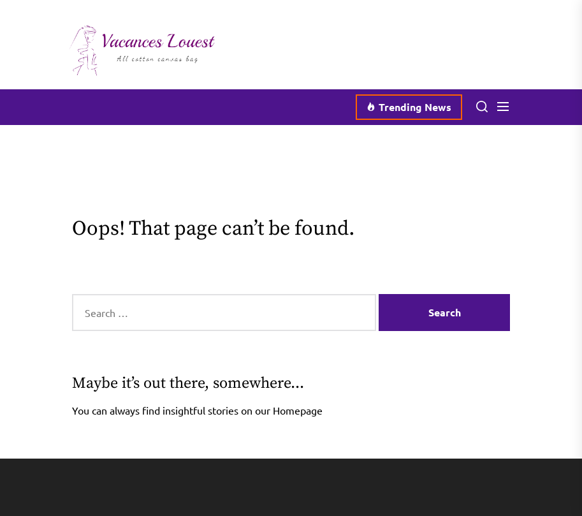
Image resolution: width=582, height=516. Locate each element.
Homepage (298, 410)
